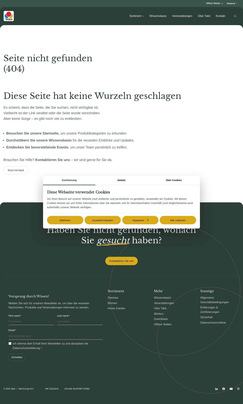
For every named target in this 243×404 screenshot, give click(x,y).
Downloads (161, 318)
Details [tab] (121, 180)
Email (12, 330)
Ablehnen (65, 220)
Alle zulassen (177, 220)
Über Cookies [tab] (174, 180)
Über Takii (204, 15)
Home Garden (116, 308)
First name (14, 315)
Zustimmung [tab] (69, 180)
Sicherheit (206, 317)
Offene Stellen (163, 324)
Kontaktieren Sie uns (121, 260)
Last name (62, 315)
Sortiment (136, 15)
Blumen (112, 303)
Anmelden (17, 357)
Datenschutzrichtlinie (213, 322)
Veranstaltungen (182, 15)
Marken (158, 313)
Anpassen (140, 220)
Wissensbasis (157, 15)
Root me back (16, 170)
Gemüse (113, 297)
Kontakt (220, 15)
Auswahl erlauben (102, 220)
